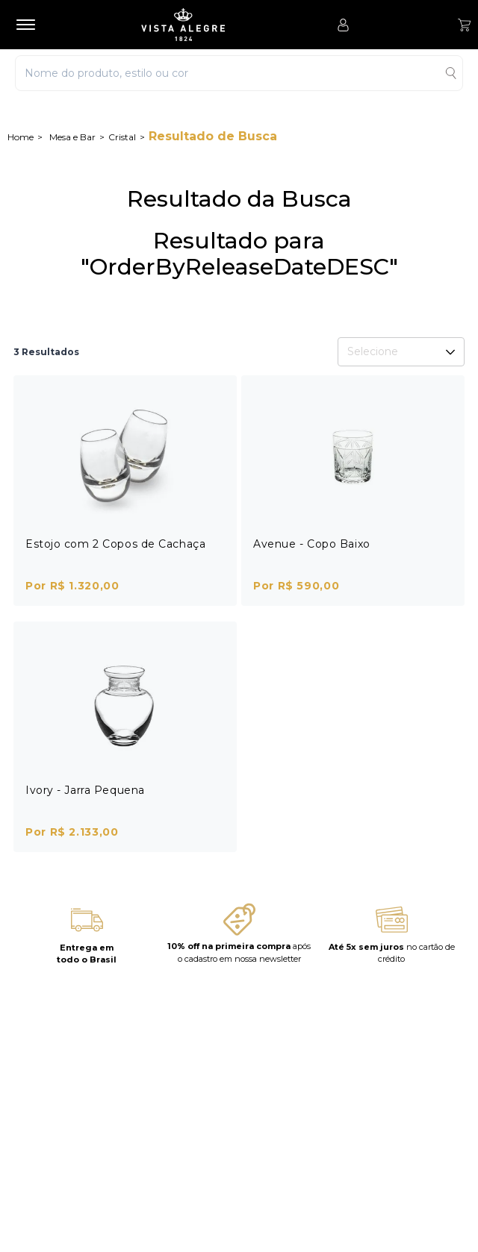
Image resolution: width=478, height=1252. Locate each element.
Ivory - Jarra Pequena (85, 790)
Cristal (122, 137)
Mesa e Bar (72, 137)
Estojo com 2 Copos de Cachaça (115, 544)
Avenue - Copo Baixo (311, 544)
